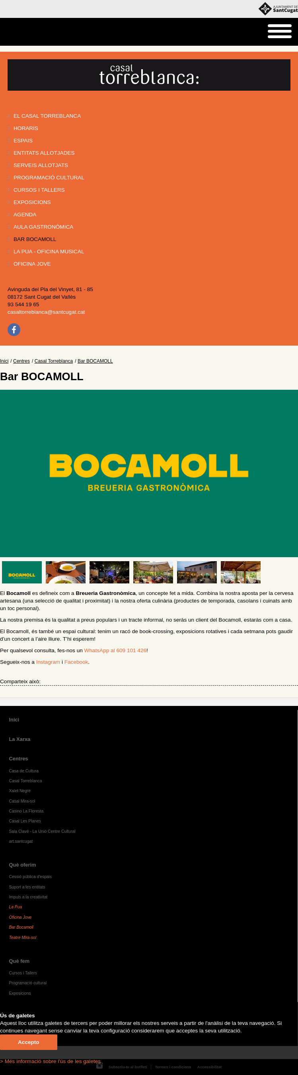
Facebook (76, 662)
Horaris (26, 128)
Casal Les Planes (25, 821)
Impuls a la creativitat (28, 897)
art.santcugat (21, 841)
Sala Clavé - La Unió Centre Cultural (42, 831)
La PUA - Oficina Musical (49, 252)
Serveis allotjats (41, 165)
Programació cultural (49, 178)
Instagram (48, 662)
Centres (21, 361)
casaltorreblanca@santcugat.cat (46, 312)
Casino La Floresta (26, 811)
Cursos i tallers (39, 190)
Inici (4, 361)
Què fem (19, 961)
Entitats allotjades (44, 153)
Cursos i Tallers (23, 973)
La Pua (15, 907)
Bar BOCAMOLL (35, 239)
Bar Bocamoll (21, 927)
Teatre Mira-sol (22, 937)
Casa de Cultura (24, 771)
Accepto (28, 1042)
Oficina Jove (32, 264)
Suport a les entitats (27, 887)
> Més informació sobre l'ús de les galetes (50, 1061)
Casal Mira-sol (22, 801)
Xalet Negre (20, 791)
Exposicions (32, 202)
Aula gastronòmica (43, 227)
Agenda (25, 215)
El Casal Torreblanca (47, 116)
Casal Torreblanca (54, 361)
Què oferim (22, 865)
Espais (23, 141)
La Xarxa (19, 739)
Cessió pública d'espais (30, 877)
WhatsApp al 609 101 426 (115, 650)
